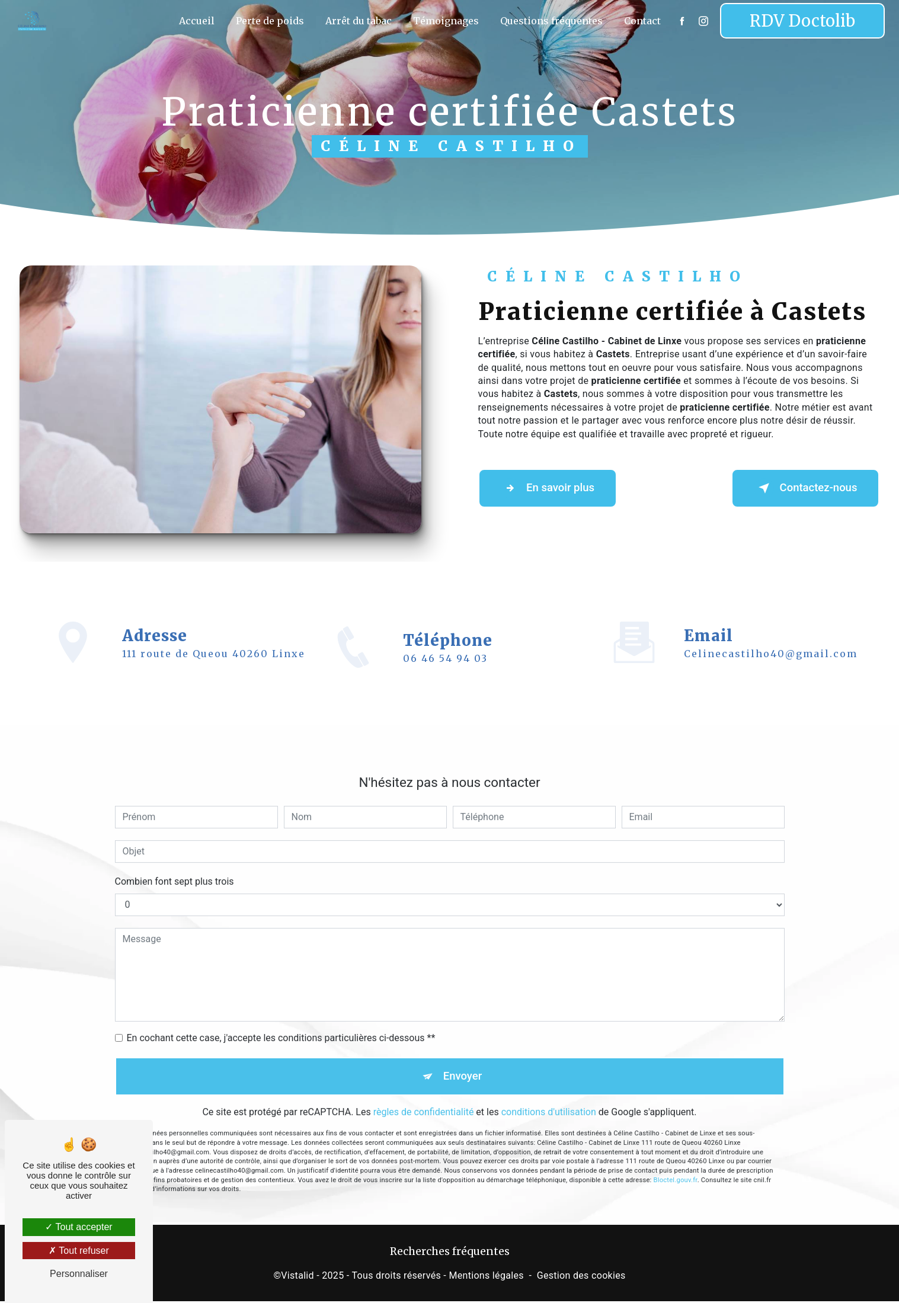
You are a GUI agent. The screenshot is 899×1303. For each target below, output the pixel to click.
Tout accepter (78, 1227)
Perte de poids (269, 21)
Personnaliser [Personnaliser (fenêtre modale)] (79, 1274)
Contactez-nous (801, 488)
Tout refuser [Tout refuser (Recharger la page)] (79, 1251)
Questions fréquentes (550, 21)
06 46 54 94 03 (445, 676)
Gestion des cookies (581, 1277)
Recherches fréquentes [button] (450, 1253)
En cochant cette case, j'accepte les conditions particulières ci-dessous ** (281, 1020)
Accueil (195, 21)
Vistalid (297, 1277)
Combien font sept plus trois (174, 864)
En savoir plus (551, 488)
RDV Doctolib (801, 21)
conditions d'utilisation (548, 1096)
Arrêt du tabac (357, 21)
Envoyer (463, 1060)
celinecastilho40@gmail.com (771, 636)
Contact (641, 21)
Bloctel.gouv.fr (676, 1164)
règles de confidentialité (423, 1096)
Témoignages (445, 21)
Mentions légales (486, 1277)
